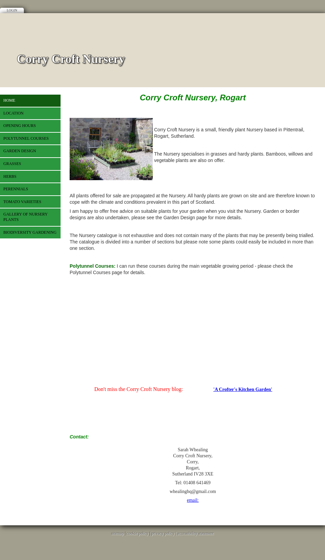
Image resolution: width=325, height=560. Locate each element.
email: (193, 500)
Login (12, 10)
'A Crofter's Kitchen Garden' (242, 389)
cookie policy (137, 533)
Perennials (15, 189)
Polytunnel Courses (26, 138)
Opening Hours (19, 125)
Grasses (12, 163)
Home (9, 100)
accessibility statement (195, 533)
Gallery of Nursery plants (25, 217)
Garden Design (19, 151)
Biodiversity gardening (30, 232)
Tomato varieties (22, 201)
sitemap (117, 533)
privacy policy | (164, 533)
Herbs (9, 176)
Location (13, 113)
